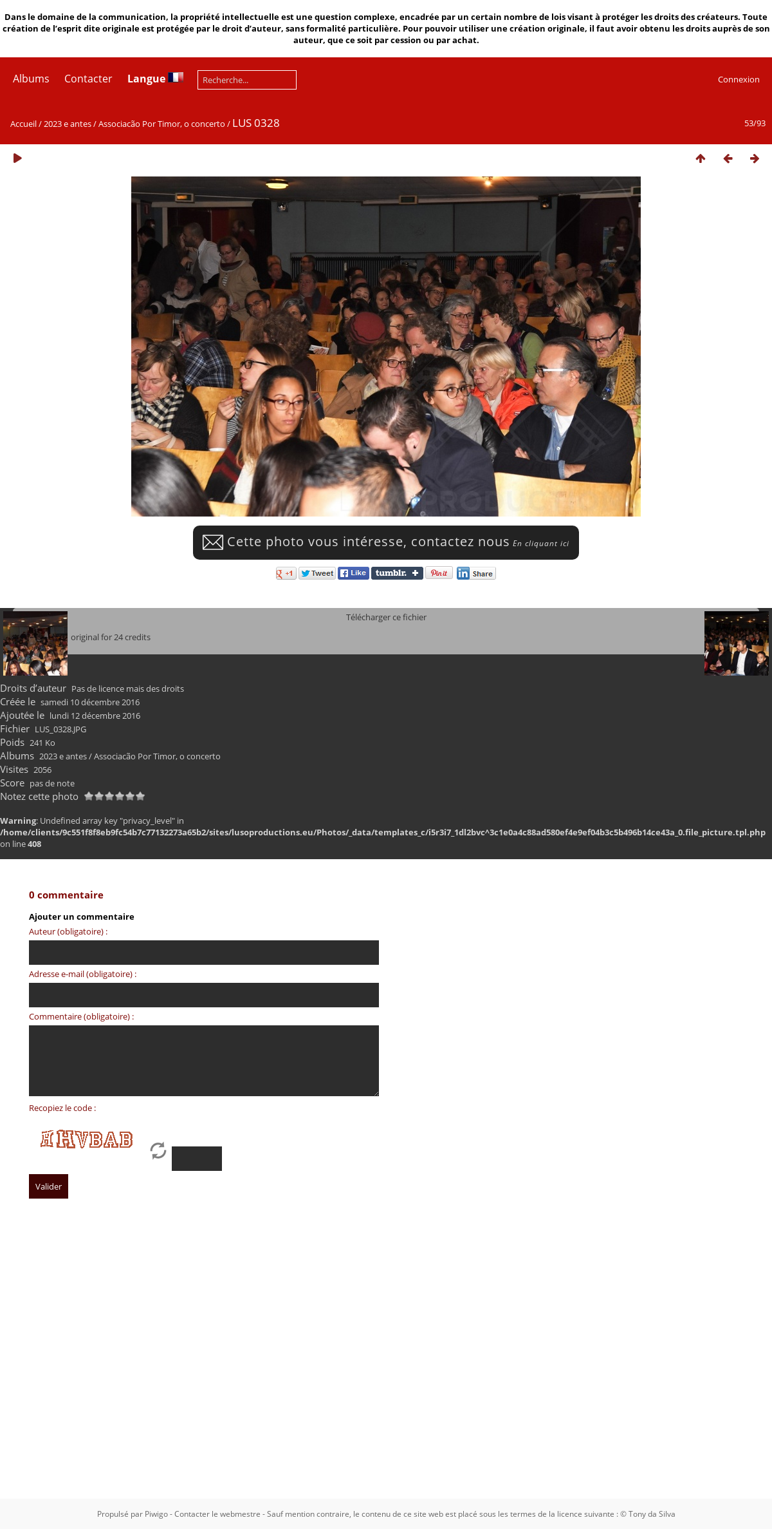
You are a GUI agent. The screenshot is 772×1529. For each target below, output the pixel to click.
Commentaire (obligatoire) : (81, 1016)
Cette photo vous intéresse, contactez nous (386, 541)
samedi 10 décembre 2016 (90, 702)
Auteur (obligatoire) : (68, 931)
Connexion (739, 79)
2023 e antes (67, 123)
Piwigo (156, 1513)
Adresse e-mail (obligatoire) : (82, 974)
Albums (31, 78)
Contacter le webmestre (217, 1513)
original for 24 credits (111, 637)
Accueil (23, 123)
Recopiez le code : (62, 1108)
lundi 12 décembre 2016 (95, 715)
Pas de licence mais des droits (127, 688)
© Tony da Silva (648, 1513)
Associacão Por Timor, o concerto (161, 123)
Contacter (88, 78)
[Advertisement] (166, 1330)
